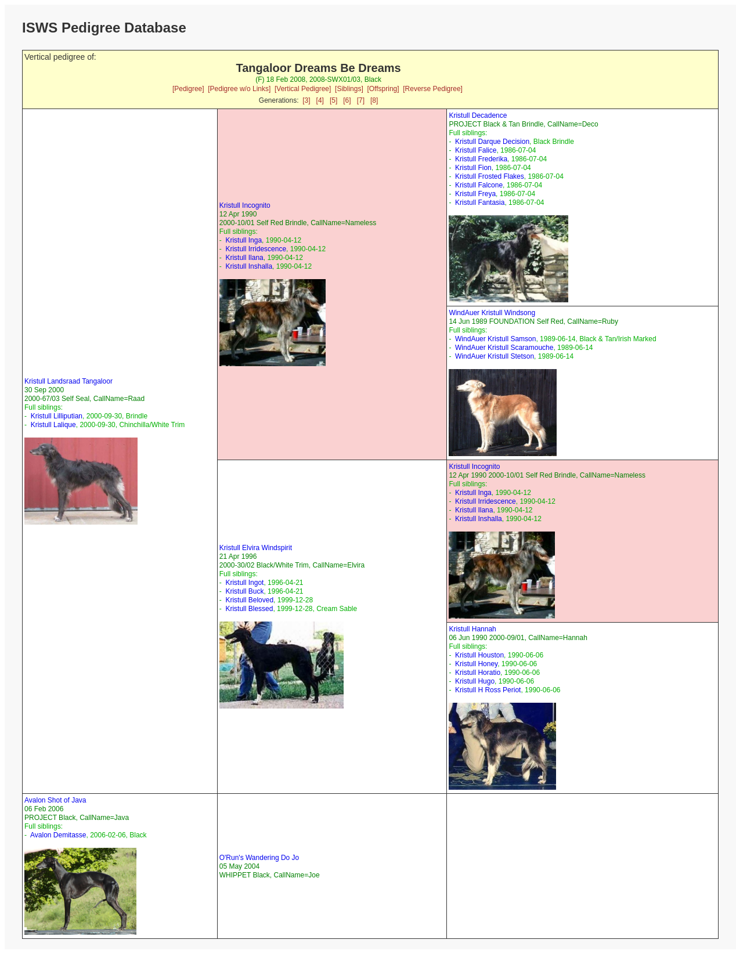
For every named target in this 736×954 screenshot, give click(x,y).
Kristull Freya (475, 194)
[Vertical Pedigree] (303, 89)
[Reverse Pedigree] (433, 89)
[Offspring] (383, 89)
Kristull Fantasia (479, 202)
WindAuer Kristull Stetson (494, 356)
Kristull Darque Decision (492, 142)
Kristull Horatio (477, 672)
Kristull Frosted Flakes (489, 176)
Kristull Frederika (481, 159)
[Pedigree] (188, 89)
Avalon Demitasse (58, 835)
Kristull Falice (475, 150)
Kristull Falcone (479, 185)
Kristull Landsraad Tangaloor (68, 381)
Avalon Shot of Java (55, 800)
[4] (320, 100)
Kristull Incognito (244, 205)
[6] (347, 100)
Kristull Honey (476, 664)
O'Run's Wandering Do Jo (259, 858)
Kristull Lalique (53, 425)
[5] (333, 100)
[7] (361, 100)
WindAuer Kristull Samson (495, 339)
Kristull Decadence (478, 115)
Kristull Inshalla (248, 266)
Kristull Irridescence (255, 249)
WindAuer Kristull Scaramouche (504, 348)
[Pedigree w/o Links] (239, 89)
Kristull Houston (479, 655)
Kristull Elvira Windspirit (255, 548)
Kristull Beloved (249, 600)
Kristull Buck (244, 591)
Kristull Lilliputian (56, 416)
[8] (374, 100)
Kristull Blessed (249, 609)
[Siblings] (349, 89)
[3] (306, 100)
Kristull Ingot (244, 583)
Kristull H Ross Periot (488, 690)
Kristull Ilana (244, 258)
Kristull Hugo (475, 681)
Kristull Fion (473, 168)
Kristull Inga (243, 240)
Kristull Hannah (472, 629)
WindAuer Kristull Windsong (492, 313)
